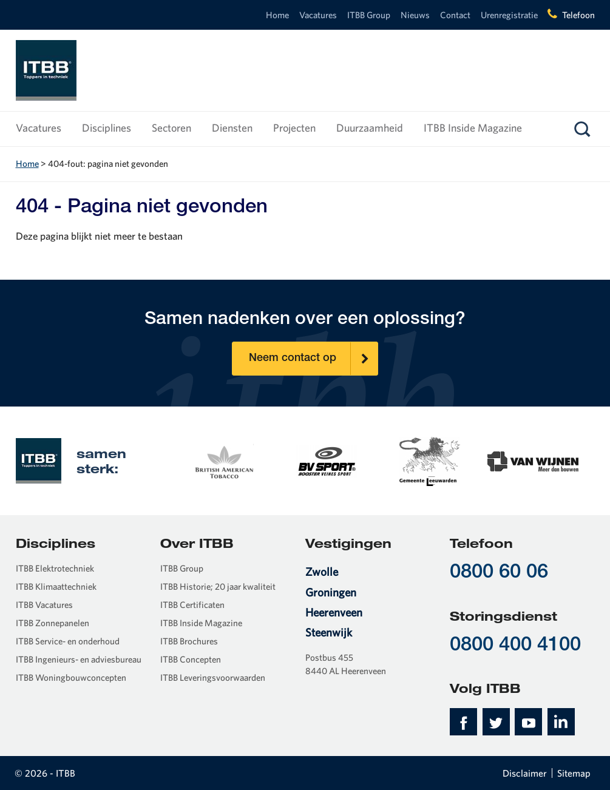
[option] (223, 460)
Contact (455, 15)
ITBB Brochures (189, 641)
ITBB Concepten (190, 659)
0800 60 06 (499, 573)
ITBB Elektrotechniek (55, 568)
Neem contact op (313, 358)
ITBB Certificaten (192, 604)
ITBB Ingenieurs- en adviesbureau (78, 659)
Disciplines (106, 127)
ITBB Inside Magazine (473, 127)
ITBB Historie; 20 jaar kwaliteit (218, 586)
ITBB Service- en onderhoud (68, 641)
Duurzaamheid (369, 127)
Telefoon (578, 15)
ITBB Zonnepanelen (52, 623)
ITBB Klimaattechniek (56, 586)
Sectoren (171, 127)
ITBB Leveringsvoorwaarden (212, 677)
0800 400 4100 (515, 646)
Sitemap (574, 773)
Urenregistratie (509, 15)
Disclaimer (525, 773)
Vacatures (318, 15)
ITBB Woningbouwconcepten (71, 677)
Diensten (232, 127)
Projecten (294, 127)
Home (277, 15)
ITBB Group (368, 15)
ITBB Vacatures (44, 604)
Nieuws (415, 15)
